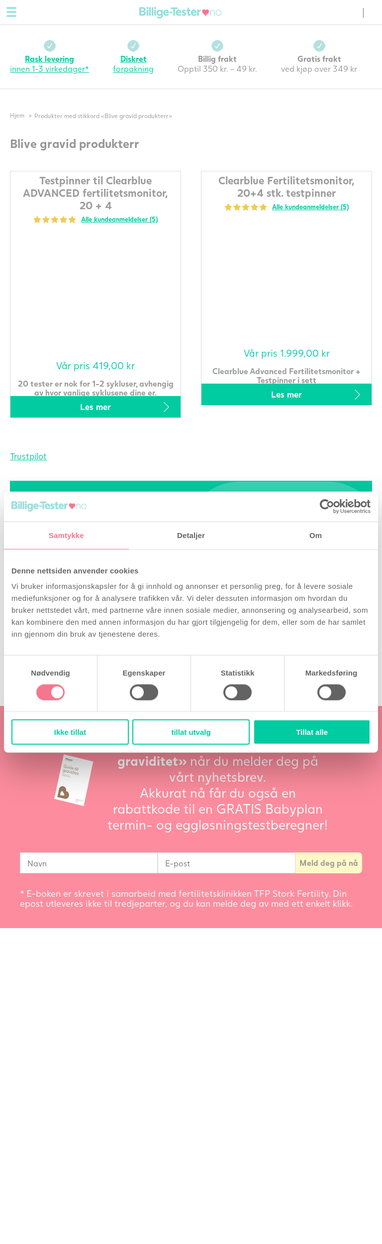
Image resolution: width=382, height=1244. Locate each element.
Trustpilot (28, 456)
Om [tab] (315, 535)
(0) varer (352, 13)
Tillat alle (312, 732)
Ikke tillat (70, 732)
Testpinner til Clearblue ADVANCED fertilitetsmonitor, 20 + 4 (95, 192)
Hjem (17, 116)
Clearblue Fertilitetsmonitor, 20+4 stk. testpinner (286, 186)
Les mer (95, 407)
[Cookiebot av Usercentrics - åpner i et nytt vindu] (327, 506)
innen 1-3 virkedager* (49, 63)
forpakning (133, 63)
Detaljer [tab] (191, 535)
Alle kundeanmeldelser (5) (119, 219)
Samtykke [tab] (66, 535)
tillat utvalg (190, 732)
